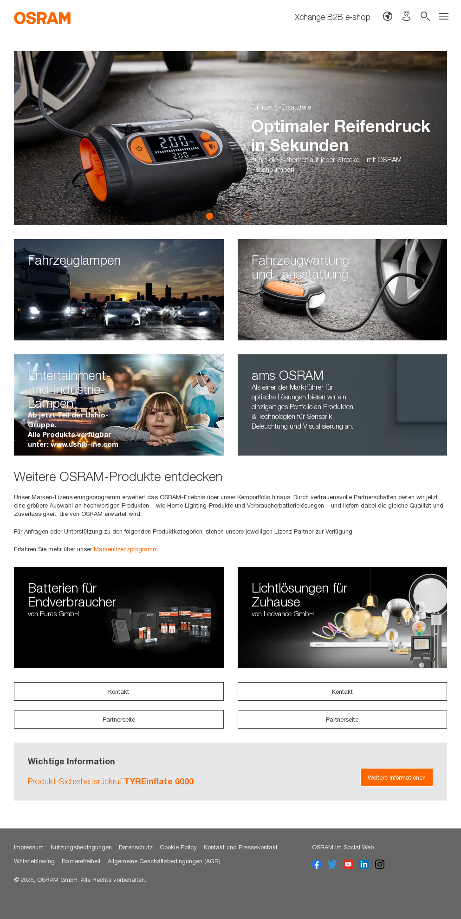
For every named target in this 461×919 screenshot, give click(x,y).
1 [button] (210, 216)
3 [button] (247, 216)
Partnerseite (119, 719)
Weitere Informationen (397, 777)
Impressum (29, 847)
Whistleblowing (34, 861)
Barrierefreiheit (81, 861)
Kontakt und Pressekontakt (241, 847)
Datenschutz (136, 847)
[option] (230, 138)
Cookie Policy (178, 847)
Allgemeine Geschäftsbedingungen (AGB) (164, 861)
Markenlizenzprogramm (126, 549)
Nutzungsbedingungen (81, 847)
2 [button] (228, 216)
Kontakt (118, 691)
